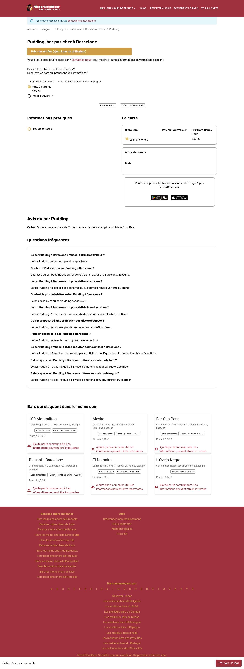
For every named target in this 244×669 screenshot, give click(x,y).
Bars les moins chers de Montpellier (57, 561)
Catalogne (60, 29)
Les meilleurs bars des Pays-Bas (122, 638)
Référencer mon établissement (122, 519)
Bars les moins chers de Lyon (57, 524)
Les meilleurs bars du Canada (122, 611)
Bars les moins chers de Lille (57, 540)
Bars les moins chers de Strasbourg (57, 534)
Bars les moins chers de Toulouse (57, 555)
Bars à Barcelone (95, 29)
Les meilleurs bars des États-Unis (122, 648)
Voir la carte (209, 8)
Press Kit (122, 533)
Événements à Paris (186, 8)
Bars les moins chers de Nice (57, 571)
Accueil (31, 29)
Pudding (114, 29)
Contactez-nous (81, 59)
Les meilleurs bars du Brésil (122, 606)
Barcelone (76, 29)
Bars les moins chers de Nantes (57, 566)
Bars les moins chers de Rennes (57, 529)
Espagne (45, 29)
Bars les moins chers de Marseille (57, 576)
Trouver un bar (228, 663)
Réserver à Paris (160, 8)
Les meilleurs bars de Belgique (121, 601)
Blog (143, 8)
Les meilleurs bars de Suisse (122, 617)
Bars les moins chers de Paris (57, 545)
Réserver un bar (122, 596)
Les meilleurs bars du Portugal (122, 643)
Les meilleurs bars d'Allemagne (122, 622)
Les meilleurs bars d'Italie (122, 632)
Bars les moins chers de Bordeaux (57, 550)
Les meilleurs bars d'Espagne (122, 627)
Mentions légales (122, 528)
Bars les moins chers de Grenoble (57, 519)
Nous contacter (122, 524)
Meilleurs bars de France (116, 8)
